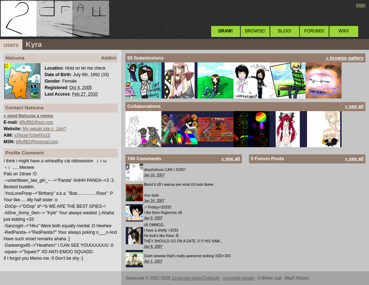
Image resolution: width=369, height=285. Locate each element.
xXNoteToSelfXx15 (32, 135)
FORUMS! (314, 31)
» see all (354, 106)
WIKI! (343, 31)
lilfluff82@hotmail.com (37, 141)
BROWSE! (255, 31)
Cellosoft (211, 278)
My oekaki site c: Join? (44, 128)
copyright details (238, 278)
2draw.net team (186, 278)
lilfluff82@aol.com (36, 122)
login (360, 5)
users (11, 44)
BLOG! (285, 31)
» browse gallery (345, 58)
